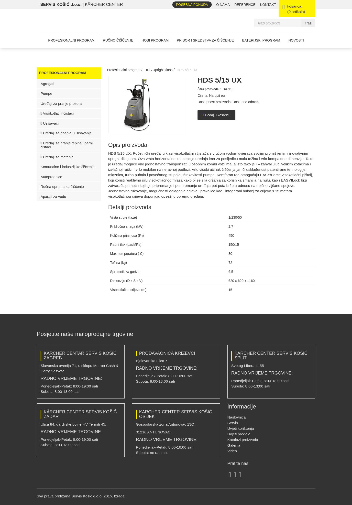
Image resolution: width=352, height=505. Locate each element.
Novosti (296, 40)
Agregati (47, 84)
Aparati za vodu (53, 196)
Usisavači (50, 123)
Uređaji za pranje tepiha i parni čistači (67, 145)
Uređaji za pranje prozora (61, 103)
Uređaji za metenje (57, 157)
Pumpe (46, 93)
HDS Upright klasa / (159, 70)
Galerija (233, 445)
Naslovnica (236, 417)
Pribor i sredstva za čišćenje (205, 40)
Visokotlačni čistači (57, 113)
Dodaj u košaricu (216, 115)
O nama (223, 5)
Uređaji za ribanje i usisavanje (66, 133)
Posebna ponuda (192, 5)
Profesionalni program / (125, 70)
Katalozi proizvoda (242, 440)
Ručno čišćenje (118, 40)
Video (232, 451)
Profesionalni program (71, 40)
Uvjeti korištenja (240, 428)
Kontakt (268, 5)
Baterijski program (261, 40)
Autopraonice (51, 177)
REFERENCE (244, 5)
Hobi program (155, 40)
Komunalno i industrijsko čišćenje (68, 167)
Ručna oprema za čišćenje (62, 186)
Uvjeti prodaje (238, 434)
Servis (232, 423)
